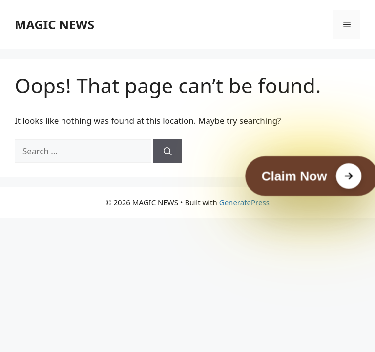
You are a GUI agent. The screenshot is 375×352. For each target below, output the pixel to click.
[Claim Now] (312, 176)
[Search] (167, 151)
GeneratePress (244, 202)
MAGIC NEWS (54, 24)
